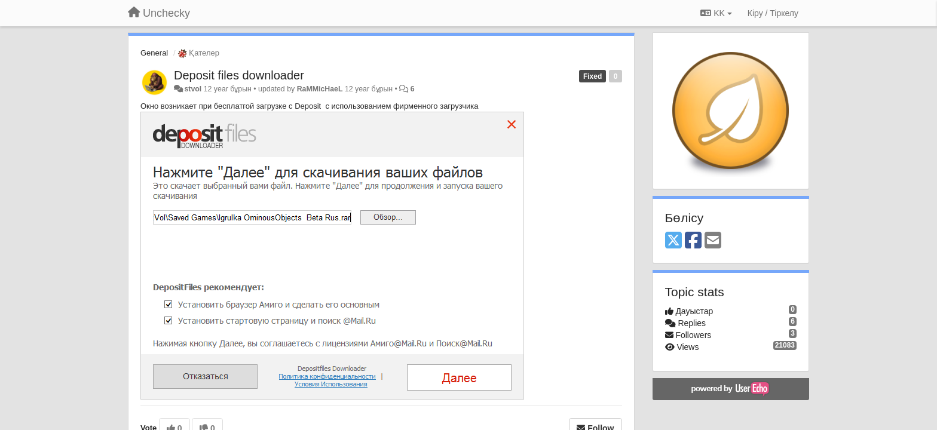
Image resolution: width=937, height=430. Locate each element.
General (154, 52)
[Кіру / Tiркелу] (773, 13)
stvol (192, 89)
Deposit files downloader (239, 75)
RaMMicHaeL (320, 89)
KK (715, 13)
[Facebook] (693, 241)
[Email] (713, 241)
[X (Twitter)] (673, 241)
